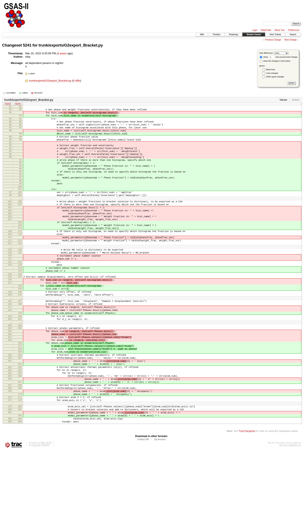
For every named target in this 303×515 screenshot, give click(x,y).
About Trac (280, 30)
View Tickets (275, 34)
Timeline (216, 34)
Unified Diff (143, 503)
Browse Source (254, 34)
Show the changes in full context (275, 61)
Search (293, 34)
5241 (27, 45)
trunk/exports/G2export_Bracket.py (71, 45)
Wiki (202, 34)
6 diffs (76, 80)
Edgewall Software (40, 509)
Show (264, 57)
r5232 (8, 104)
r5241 (18, 104)
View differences (266, 53)
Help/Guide (266, 30)
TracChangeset (247, 495)
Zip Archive (160, 503)
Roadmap (233, 34)
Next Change (290, 40)
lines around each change (283, 57)
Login (254, 30)
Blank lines (270, 70)
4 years (62, 53)
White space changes (275, 77)
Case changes (272, 73)
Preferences (293, 30)
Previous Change (273, 40)
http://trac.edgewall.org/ (290, 509)
